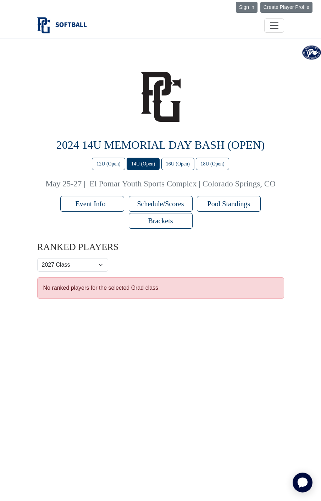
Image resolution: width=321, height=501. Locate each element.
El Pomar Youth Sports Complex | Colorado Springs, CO (182, 183)
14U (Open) (143, 164)
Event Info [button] (92, 204)
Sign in (246, 7)
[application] (302, 482)
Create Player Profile (286, 7)
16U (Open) (178, 164)
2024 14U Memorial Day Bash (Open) (160, 144)
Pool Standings (228, 204)
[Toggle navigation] (274, 25)
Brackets (160, 221)
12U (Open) (108, 164)
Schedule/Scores (160, 204)
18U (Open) (212, 164)
